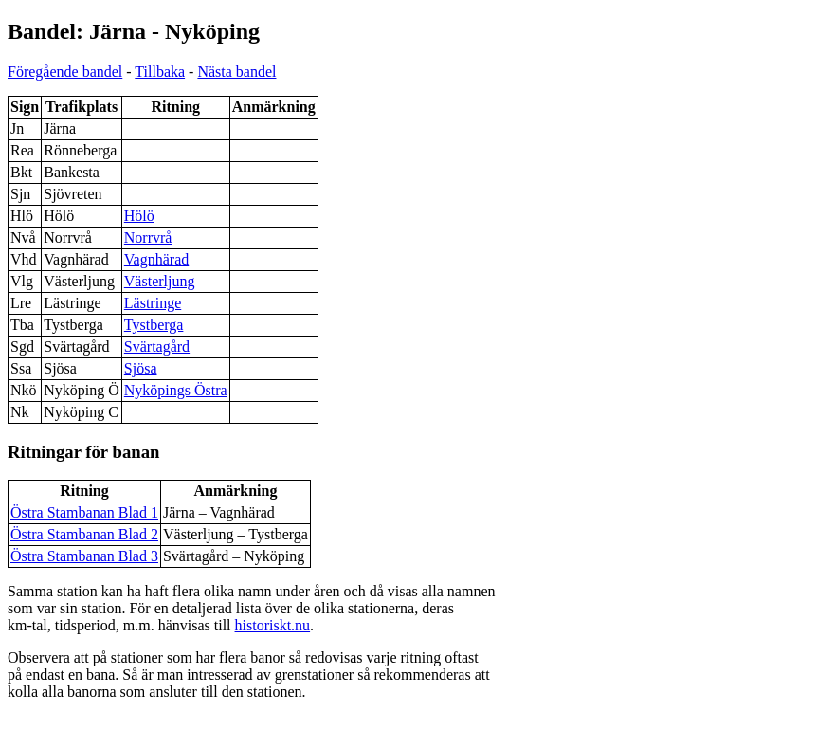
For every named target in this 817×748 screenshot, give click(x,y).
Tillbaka (160, 72)
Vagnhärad (156, 259)
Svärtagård (157, 346)
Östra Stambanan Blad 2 (84, 534)
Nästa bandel (236, 72)
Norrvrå (148, 237)
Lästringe (152, 303)
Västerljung (159, 281)
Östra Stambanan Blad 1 (84, 512)
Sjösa (140, 368)
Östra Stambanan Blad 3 (84, 556)
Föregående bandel (65, 72)
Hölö (139, 216)
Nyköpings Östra (175, 390)
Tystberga (154, 325)
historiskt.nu (273, 625)
